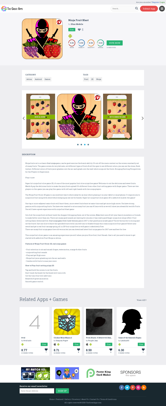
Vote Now (114, 43)
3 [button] (85, 145)
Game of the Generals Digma (129, 338)
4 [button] (88, 145)
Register (155, 2)
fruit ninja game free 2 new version (63, 221)
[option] (40, 117)
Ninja (98, 79)
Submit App (149, 8)
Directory (76, 399)
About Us (85, 399)
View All (141, 300)
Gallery (68, 399)
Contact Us (94, 399)
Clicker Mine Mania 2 (63, 338)
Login (162, 2)
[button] (23, 118)
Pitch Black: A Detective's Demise (99, 338)
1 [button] (78, 145)
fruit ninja (51, 163)
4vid (23, 338)
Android (38, 79)
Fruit (86, 79)
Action (29, 79)
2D (92, 79)
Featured (59, 399)
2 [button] (81, 145)
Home (52, 399)
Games (47, 79)
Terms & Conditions (108, 399)
